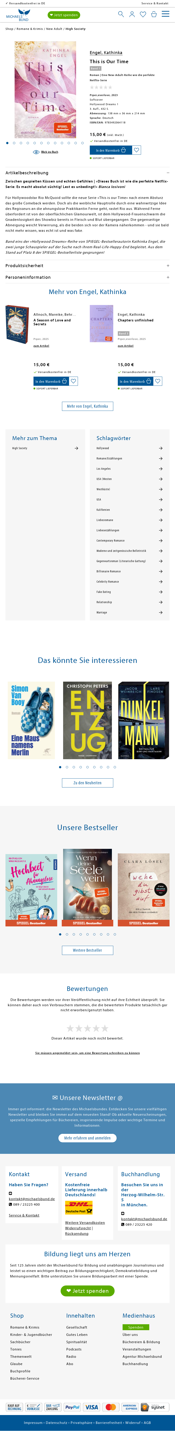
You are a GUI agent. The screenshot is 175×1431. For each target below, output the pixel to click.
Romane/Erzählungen (109, 458)
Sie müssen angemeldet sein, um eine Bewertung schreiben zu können (87, 1053)
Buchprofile (20, 1371)
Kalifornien (103, 510)
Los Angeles (104, 469)
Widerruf (133, 1423)
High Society (19, 448)
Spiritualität (76, 1342)
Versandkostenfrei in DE (57, 3)
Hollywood (103, 448)
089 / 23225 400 (26, 1204)
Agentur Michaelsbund (142, 1357)
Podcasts (74, 1349)
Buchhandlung (135, 1364)
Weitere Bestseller (87, 950)
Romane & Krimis (24, 1327)
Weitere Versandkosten (85, 1223)
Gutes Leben (77, 1335)
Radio (71, 1357)
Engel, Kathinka (106, 52)
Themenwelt (21, 1357)
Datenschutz (56, 1423)
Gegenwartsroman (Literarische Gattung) (121, 561)
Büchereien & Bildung (141, 1342)
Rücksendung (77, 1234)
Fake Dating (104, 592)
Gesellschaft (76, 1327)
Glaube (16, 1364)
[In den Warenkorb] (111, 150)
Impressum (33, 1423)
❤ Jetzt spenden (64, 15)
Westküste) (103, 489)
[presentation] (6, 322)
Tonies (16, 1349)
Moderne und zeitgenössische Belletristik (121, 551)
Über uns (130, 1335)
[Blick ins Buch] (45, 152)
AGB (147, 1423)
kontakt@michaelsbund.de (32, 1199)
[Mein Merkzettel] (143, 14)
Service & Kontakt (155, 3)
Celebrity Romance (108, 582)
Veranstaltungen (137, 1349)
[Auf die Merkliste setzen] (136, 150)
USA (99, 499)
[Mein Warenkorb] (154, 14)
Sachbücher (20, 1342)
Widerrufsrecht (78, 1228)
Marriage (102, 612)
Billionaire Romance (109, 571)
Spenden (136, 1327)
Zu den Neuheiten (88, 782)
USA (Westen (104, 479)
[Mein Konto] (132, 14)
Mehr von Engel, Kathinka (87, 406)
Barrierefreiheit (109, 1423)
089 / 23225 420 (139, 1224)
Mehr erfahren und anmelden (87, 1138)
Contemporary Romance (111, 540)
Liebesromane (105, 520)
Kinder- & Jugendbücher (31, 1335)
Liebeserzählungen (108, 530)
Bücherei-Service (24, 1378)
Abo (69, 1364)
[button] (60, 767)
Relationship (104, 602)
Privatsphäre (82, 1423)
